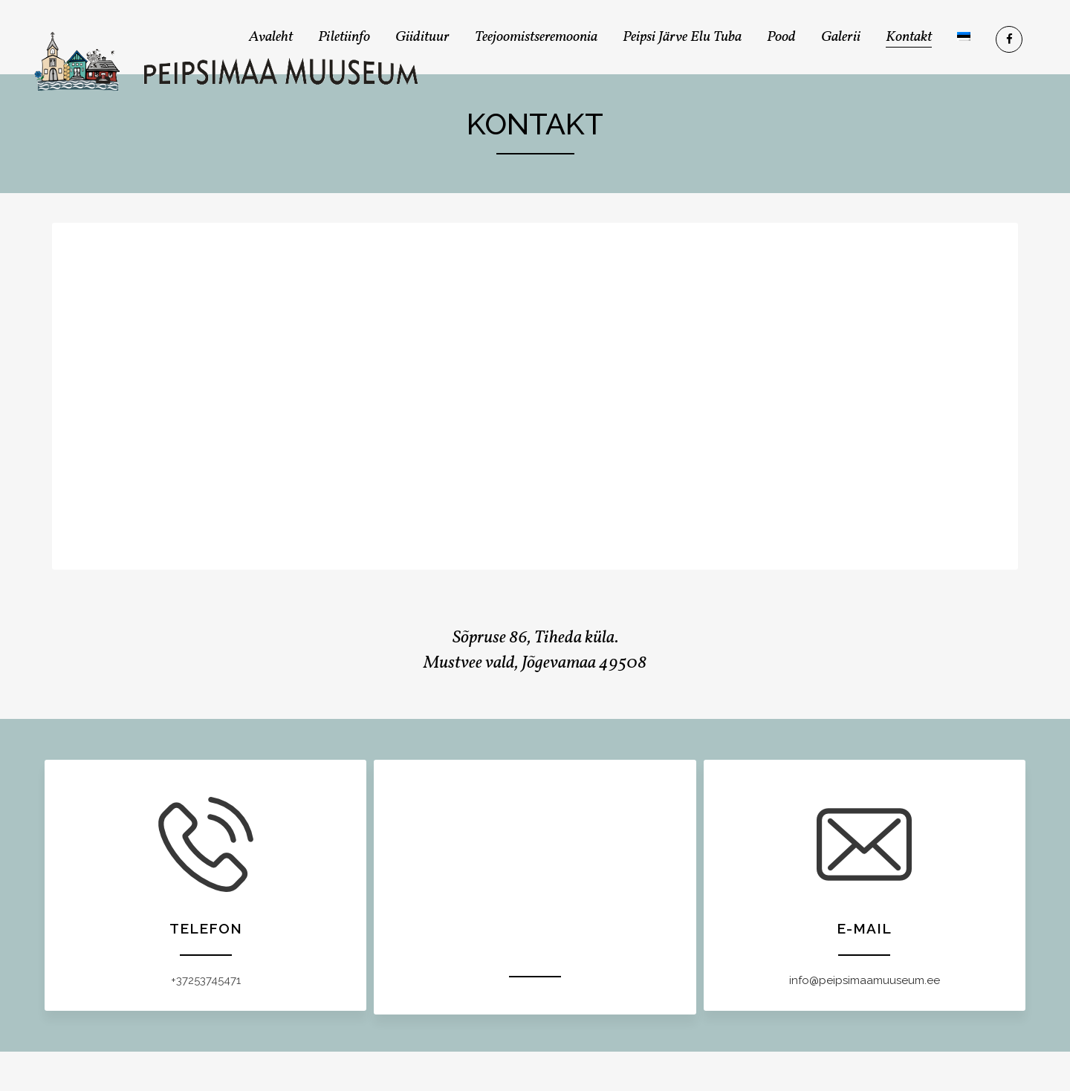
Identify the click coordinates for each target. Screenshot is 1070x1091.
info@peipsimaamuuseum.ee (864, 980)
